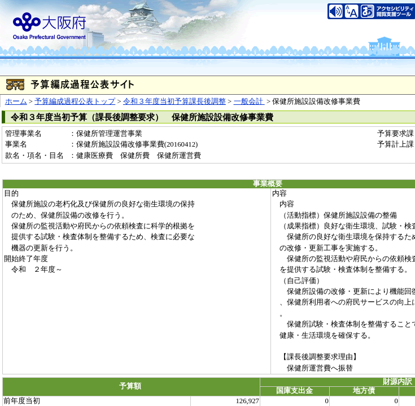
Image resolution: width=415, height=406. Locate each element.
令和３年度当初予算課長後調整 (174, 101)
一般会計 (249, 101)
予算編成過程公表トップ (74, 101)
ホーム (16, 101)
